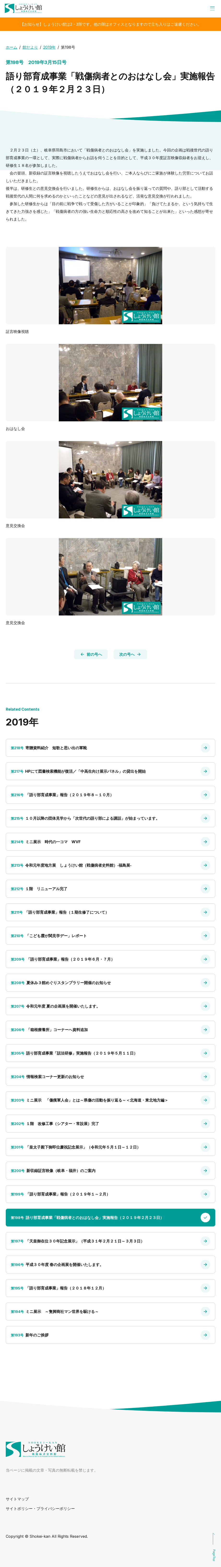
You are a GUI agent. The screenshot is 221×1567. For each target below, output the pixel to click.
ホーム (11, 47)
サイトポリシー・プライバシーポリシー (40, 1508)
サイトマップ (17, 1499)
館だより (30, 47)
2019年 (49, 47)
